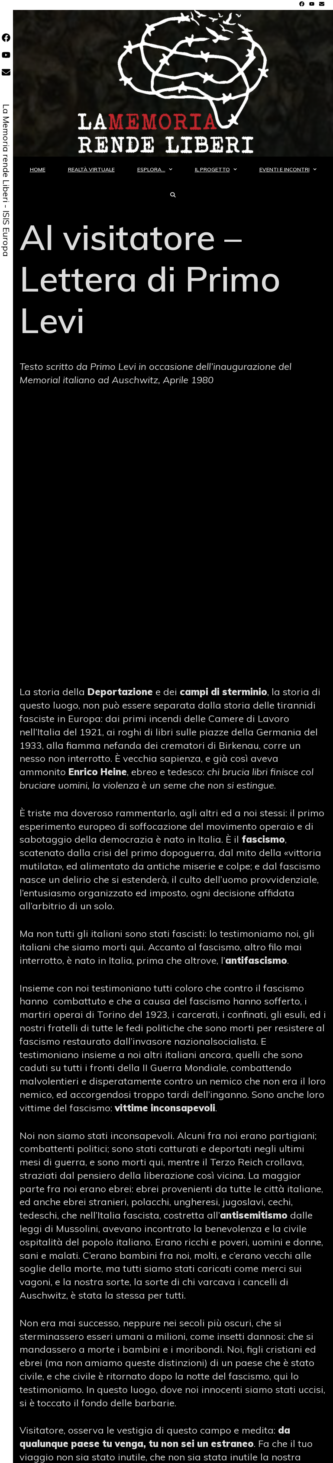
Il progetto (221, 169)
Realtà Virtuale (91, 169)
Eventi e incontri (293, 169)
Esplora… (160, 169)
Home (37, 169)
